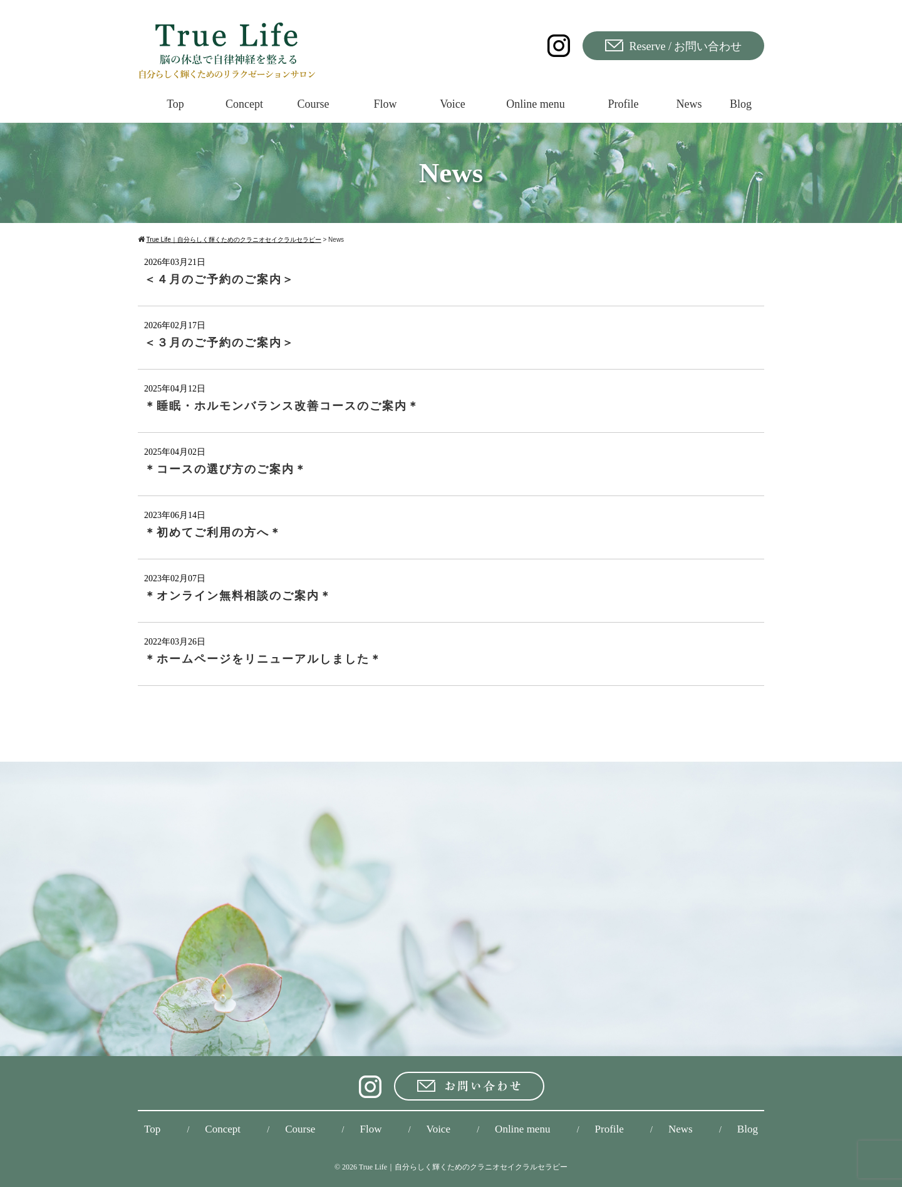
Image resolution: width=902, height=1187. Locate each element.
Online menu (522, 1129)
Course (300, 1129)
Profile (609, 1129)
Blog (747, 1129)
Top (152, 1129)
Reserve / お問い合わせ (673, 46)
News (680, 1129)
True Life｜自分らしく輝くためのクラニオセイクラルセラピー (463, 1167)
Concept (223, 1129)
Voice (438, 1129)
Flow (370, 1129)
